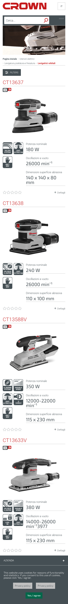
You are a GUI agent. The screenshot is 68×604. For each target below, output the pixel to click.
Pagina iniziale (10, 59)
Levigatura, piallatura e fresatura (20, 63)
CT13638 (13, 203)
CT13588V (15, 319)
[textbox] (21, 20)
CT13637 (13, 82)
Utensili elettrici (27, 59)
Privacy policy (22, 585)
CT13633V (15, 440)
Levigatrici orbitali (46, 63)
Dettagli (61, 192)
